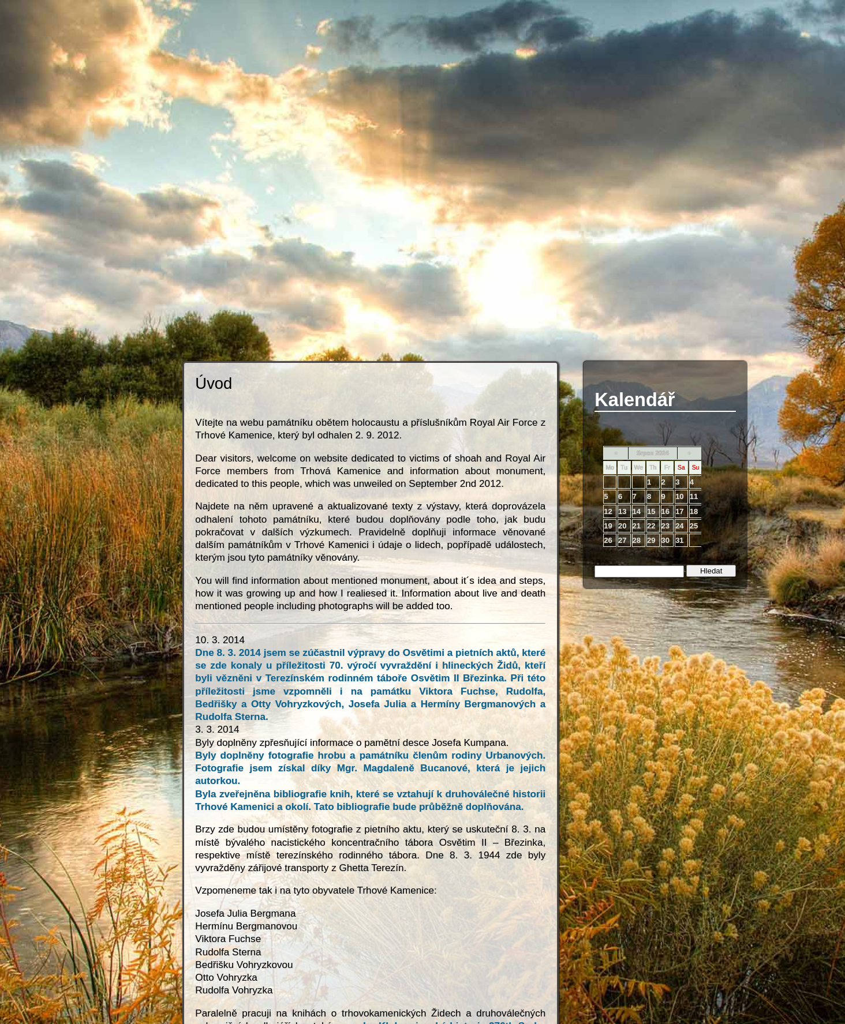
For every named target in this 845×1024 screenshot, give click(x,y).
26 (608, 540)
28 (637, 540)
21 (637, 526)
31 (679, 540)
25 (694, 526)
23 (665, 526)
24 (679, 526)
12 (608, 511)
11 (694, 496)
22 (651, 526)
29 (651, 540)
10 (679, 496)
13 (622, 511)
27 (622, 540)
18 (694, 511)
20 (622, 526)
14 (637, 511)
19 (608, 526)
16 (665, 511)
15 (651, 511)
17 (679, 511)
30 (665, 540)
